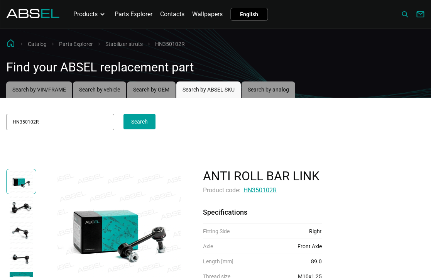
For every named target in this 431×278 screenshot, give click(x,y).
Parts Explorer (133, 14)
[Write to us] (420, 14)
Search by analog (268, 89)
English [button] (249, 14)
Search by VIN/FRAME (39, 89)
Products (90, 14)
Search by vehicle (99, 89)
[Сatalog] (404, 14)
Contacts (172, 14)
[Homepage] (32, 16)
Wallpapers (207, 14)
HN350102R (260, 190)
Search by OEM (151, 89)
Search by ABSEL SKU (209, 89)
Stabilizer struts (124, 44)
